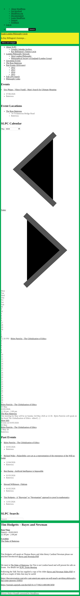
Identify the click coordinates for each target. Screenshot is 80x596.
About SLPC (11, 47)
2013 (13, 70)
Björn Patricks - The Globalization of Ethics (28, 339)
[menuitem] (42, 29)
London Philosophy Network (18, 54)
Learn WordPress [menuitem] (18, 18)
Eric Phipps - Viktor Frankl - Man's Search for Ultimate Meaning (30, 90)
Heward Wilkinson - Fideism (15, 484)
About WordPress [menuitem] (18, 9)
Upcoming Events (13, 61)
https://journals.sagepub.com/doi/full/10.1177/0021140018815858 (27, 585)
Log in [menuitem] (8, 25)
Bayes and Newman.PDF (29, 557)
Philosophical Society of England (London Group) (31, 58)
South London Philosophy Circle (14, 34)
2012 (13, 67)
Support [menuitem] (14, 20)
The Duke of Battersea (10, 541)
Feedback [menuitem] (15, 22)
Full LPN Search (13, 77)
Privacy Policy (7, 594)
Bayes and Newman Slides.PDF (60, 572)
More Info (5, 421)
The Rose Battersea (14, 63)
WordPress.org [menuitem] (17, 13)
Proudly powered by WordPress (26, 594)
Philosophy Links (13, 79)
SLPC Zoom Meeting (28, 568)
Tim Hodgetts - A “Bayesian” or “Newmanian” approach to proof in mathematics (36, 498)
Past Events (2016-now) (15, 65)
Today (3, 210)
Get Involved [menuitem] (16, 11)
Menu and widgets (9, 43)
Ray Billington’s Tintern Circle (23, 52)
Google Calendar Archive (21, 49)
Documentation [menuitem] (17, 16)
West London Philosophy (21, 56)
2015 (13, 74)
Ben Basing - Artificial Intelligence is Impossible (23, 471)
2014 (13, 72)
